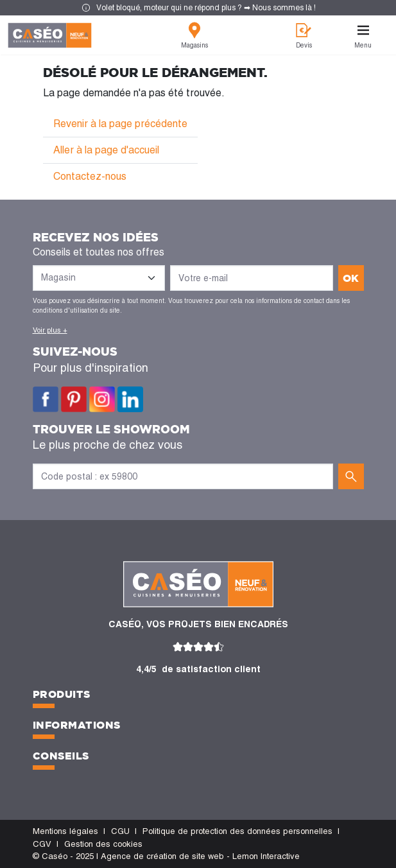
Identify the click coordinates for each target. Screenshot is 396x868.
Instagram (102, 399)
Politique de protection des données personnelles (237, 831)
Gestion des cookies (103, 844)
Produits (61, 694)
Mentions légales (65, 831)
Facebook (45, 399)
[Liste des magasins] (99, 278)
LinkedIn (130, 399)
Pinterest (74, 399)
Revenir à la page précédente (120, 123)
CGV (42, 844)
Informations (77, 725)
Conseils (61, 756)
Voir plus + (50, 330)
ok (351, 278)
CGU (120, 831)
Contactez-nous (89, 176)
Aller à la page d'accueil (106, 150)
